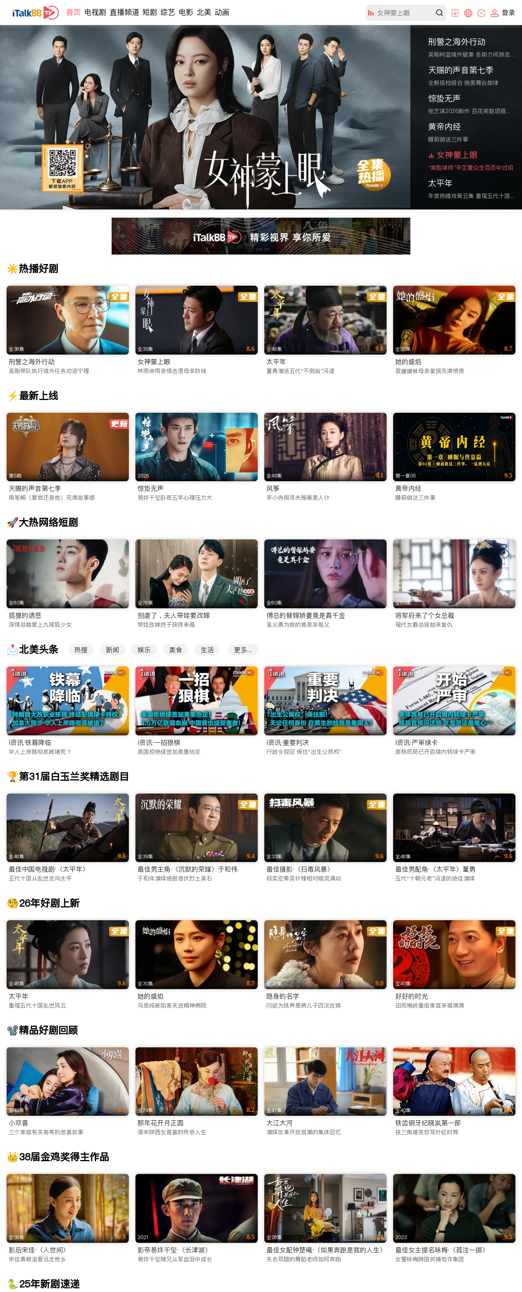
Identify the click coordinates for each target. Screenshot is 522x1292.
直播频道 (124, 12)
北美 (204, 12)
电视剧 (95, 12)
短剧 (149, 12)
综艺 (167, 12)
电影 (186, 12)
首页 (73, 12)
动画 (222, 12)
